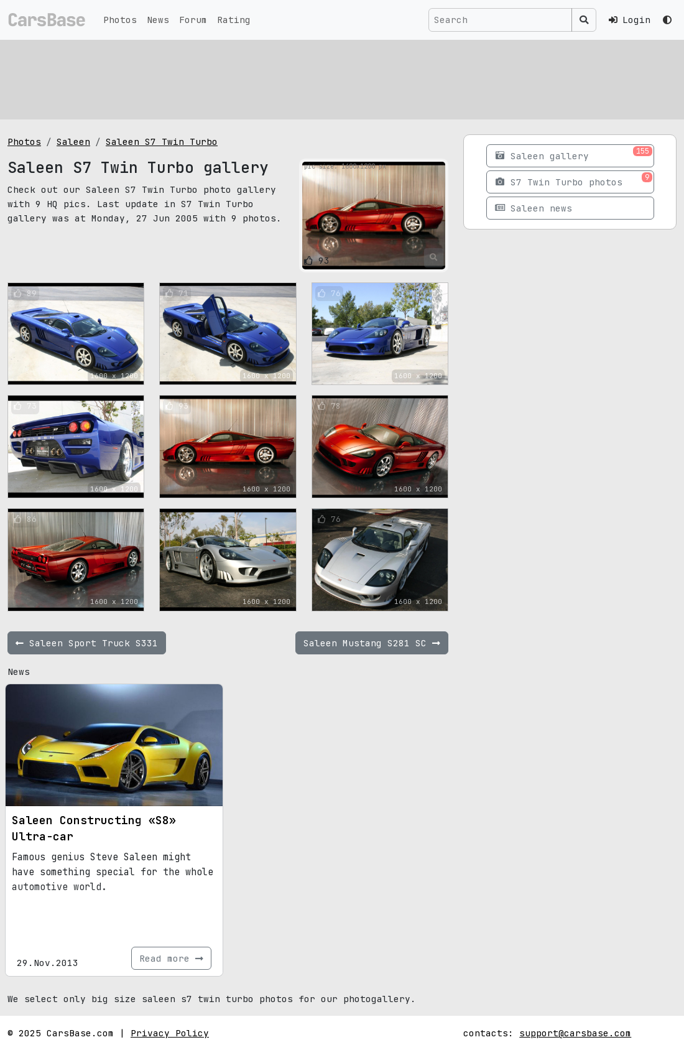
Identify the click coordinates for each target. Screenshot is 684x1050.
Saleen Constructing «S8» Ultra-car (94, 828)
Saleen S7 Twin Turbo (162, 141)
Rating (234, 20)
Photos (120, 20)
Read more (171, 958)
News (158, 20)
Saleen (73, 141)
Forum (193, 20)
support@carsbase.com (575, 1033)
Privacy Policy (170, 1033)
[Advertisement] (342, 78)
